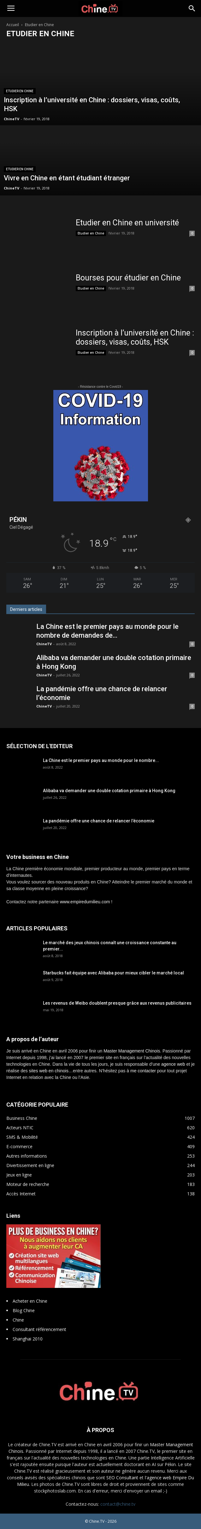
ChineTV (11, 118)
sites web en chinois (48, 1070)
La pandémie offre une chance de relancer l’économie (98, 820)
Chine (18, 1320)
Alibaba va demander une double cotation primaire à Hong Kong (109, 790)
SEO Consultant (122, 1478)
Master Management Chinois (131, 1050)
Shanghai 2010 (28, 1339)
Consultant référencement (39, 1329)
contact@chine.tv (117, 1504)
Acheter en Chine (30, 1301)
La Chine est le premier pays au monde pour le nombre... (101, 760)
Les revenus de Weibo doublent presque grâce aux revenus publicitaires (117, 1003)
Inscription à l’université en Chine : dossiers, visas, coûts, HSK (135, 337)
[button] (192, 8)
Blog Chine (24, 1310)
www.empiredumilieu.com (85, 901)
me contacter (143, 1070)
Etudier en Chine (19, 91)
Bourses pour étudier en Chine (128, 277)
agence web (173, 1064)
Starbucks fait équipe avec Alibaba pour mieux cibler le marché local (113, 972)
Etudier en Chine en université (127, 222)
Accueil (12, 24)
